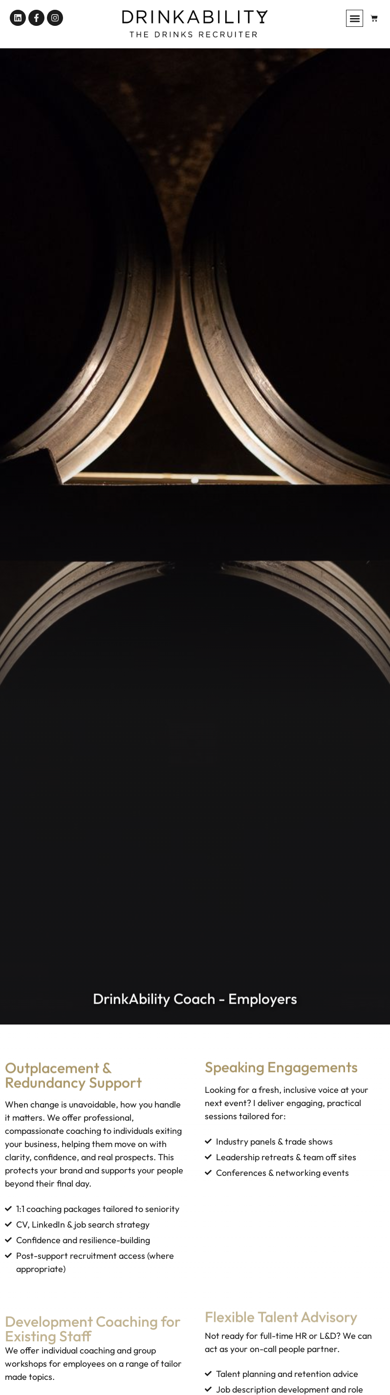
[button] (354, 18)
